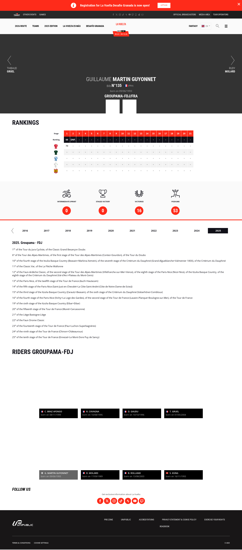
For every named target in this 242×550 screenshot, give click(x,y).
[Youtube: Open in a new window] (129, 14)
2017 (101, 230)
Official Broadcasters (184, 14)
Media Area (204, 14)
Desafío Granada (95, 26)
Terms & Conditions (21, 543)
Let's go (164, 5)
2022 (208, 230)
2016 (80, 230)
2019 (144, 230)
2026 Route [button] (21, 26)
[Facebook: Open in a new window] (113, 14)
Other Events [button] (29, 14)
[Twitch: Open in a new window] (132, 14)
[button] (205, 26)
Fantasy (193, 26)
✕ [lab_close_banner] (239, 4)
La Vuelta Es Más (72, 26)
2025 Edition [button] (50, 26)
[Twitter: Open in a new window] (116, 14)
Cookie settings (41, 543)
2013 (15, 230)
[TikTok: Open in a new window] (123, 14)
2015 (58, 230)
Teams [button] (35, 26)
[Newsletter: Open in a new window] (142, 14)
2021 (187, 230)
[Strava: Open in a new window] (126, 14)
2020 (165, 230)
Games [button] (42, 14)
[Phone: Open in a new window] (136, 14)
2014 (37, 230)
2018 (122, 230)
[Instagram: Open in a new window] (119, 14)
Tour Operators (220, 14)
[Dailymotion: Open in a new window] (139, 14)
